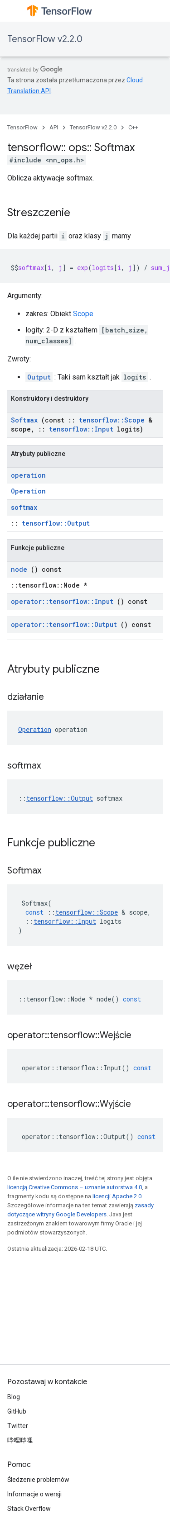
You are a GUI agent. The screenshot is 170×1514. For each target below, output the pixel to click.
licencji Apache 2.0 (116, 1196)
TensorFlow (22, 127)
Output (39, 377)
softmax (24, 507)
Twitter (17, 1425)
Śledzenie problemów (38, 1479)
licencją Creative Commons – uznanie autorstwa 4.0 (74, 1187)
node (19, 569)
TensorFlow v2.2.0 (45, 39)
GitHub (16, 1411)
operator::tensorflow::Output (64, 624)
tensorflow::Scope (112, 420)
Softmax (24, 420)
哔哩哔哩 (20, 1440)
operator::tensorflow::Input (62, 601)
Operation (28, 491)
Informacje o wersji (34, 1494)
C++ (133, 127)
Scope (83, 313)
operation (28, 475)
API (53, 127)
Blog (13, 1396)
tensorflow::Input (81, 429)
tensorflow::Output (56, 523)
